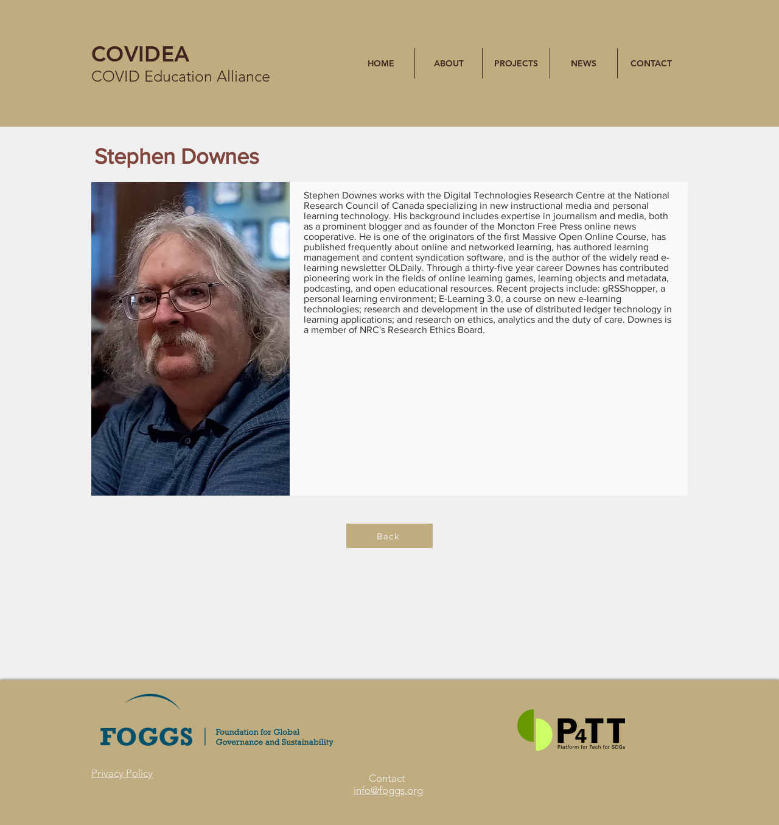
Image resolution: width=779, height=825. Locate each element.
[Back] (389, 536)
